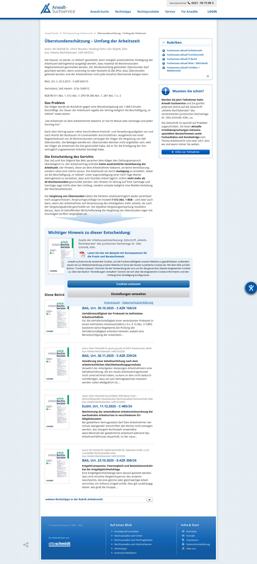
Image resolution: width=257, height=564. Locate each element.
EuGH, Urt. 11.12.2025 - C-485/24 (107, 406)
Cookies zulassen (128, 284)
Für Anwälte (189, 12)
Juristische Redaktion (125, 552)
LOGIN (212, 12)
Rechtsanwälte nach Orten (128, 535)
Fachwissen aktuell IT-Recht (182, 59)
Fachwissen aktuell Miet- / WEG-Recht (187, 63)
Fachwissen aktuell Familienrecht (185, 54)
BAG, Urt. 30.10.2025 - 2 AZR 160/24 (109, 308)
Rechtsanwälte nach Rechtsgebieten (133, 540)
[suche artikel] (108, 23)
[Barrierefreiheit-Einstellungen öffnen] (251, 288)
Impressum (112, 302)
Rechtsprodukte (148, 12)
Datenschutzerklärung (137, 302)
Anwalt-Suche (99, 12)
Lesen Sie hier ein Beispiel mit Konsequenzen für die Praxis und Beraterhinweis (117, 254)
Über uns (191, 548)
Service (170, 12)
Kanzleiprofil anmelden (126, 531)
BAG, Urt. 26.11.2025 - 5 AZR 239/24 (109, 355)
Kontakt (190, 535)
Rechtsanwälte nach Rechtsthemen (133, 544)
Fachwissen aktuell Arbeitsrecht (184, 50)
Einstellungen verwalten (128, 294)
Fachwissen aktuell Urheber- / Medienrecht (183, 69)
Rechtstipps (123, 12)
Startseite (191, 531)
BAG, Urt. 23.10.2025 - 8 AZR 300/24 (109, 460)
